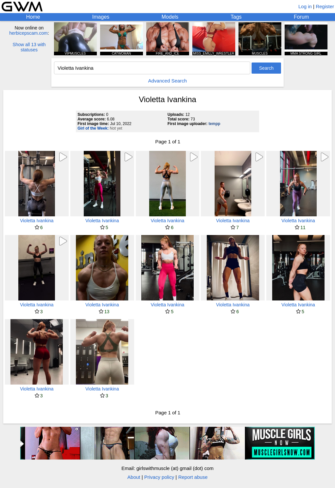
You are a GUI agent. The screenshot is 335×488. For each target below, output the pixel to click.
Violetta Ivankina (36, 220)
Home (33, 17)
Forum (301, 17)
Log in (305, 6)
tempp (214, 123)
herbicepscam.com (28, 33)
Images (100, 17)
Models (170, 17)
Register (325, 6)
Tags (236, 17)
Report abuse (193, 477)
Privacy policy (159, 477)
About (133, 477)
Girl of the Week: (93, 128)
